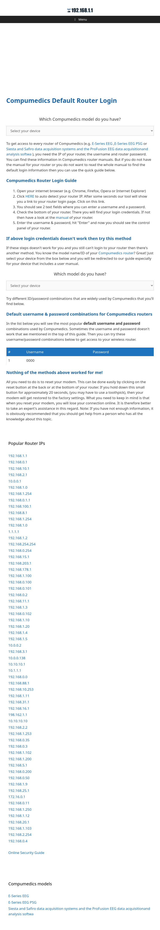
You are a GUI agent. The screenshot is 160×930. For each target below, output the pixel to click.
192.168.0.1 (17, 462)
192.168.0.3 (17, 746)
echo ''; (80, 131)
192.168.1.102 (19, 752)
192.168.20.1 (18, 822)
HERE (29, 196)
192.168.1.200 (19, 759)
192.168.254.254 (21, 544)
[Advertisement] (80, 57)
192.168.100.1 (19, 506)
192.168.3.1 (17, 651)
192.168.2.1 (17, 474)
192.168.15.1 (18, 556)
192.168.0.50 (18, 777)
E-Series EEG (102, 143)
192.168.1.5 (17, 638)
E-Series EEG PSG (128, 143)
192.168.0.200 (19, 771)
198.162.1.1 (17, 714)
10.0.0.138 (16, 658)
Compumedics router (116, 253)
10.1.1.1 (14, 670)
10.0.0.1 (14, 481)
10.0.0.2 (14, 645)
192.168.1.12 (18, 815)
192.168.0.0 (17, 676)
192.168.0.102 (19, 613)
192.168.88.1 (18, 683)
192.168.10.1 (18, 468)
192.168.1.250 (19, 809)
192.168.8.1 (17, 512)
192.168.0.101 (19, 588)
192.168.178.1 (19, 569)
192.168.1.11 (18, 695)
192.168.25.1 (18, 790)
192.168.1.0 (17, 487)
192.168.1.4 (17, 632)
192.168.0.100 (19, 582)
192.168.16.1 (18, 708)
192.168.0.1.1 (19, 500)
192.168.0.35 (18, 740)
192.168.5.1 (17, 765)
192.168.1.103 (19, 828)
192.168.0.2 (17, 594)
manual (62, 217)
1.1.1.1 (13, 531)
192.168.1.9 (17, 784)
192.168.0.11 (18, 803)
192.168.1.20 (18, 626)
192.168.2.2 (17, 727)
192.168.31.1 (18, 702)
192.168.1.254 (19, 493)
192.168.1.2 (17, 537)
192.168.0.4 (17, 841)
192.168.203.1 (19, 563)
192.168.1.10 (18, 620)
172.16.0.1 (16, 796)
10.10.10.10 (17, 720)
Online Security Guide (26, 852)
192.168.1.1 (17, 455)
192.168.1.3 (17, 607)
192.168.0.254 (19, 550)
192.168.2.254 (19, 834)
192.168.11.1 (18, 601)
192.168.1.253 (19, 733)
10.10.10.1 (16, 664)
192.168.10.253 (21, 689)
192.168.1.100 (19, 575)
